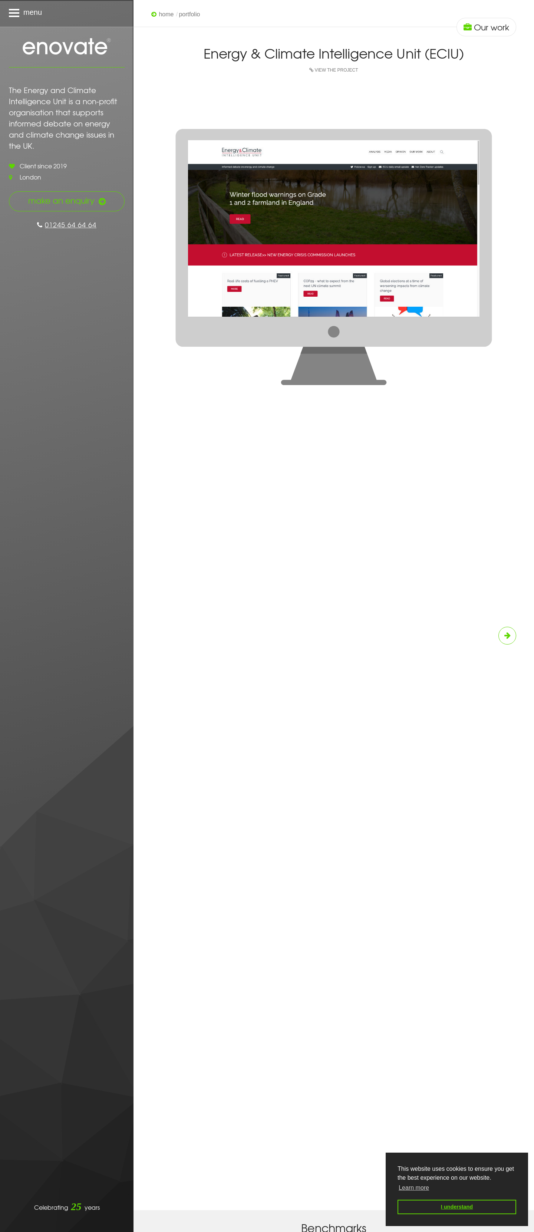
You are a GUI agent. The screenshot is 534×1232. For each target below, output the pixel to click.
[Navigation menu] (67, 13)
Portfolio (189, 14)
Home (166, 14)
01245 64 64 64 (66, 225)
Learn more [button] (414, 1188)
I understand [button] (457, 1207)
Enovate (66, 47)
